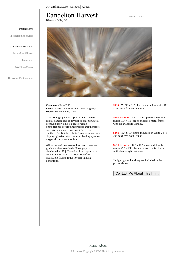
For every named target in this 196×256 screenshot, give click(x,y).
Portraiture (27, 60)
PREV (132, 16)
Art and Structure (57, 7)
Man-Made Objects (23, 53)
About (86, 7)
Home (93, 245)
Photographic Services (21, 35)
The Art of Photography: (20, 78)
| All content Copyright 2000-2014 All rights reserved (98, 248)
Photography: (26, 28)
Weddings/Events (24, 67)
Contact (74, 7)
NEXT (142, 16)
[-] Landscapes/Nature (21, 46)
